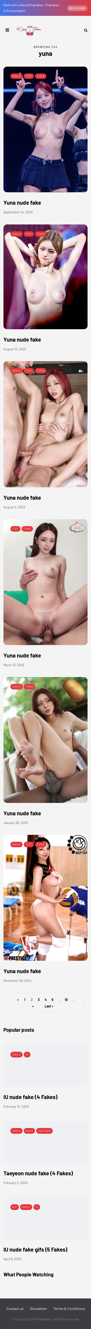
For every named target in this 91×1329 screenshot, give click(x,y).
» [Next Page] (33, 1006)
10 (66, 1000)
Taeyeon (44, 1130)
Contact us (15, 1308)
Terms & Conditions (69, 1308)
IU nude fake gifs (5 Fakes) (35, 1249)
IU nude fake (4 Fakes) (30, 1097)
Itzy (29, 76)
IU (27, 1054)
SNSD (29, 1130)
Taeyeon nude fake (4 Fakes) (38, 1173)
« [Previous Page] (18, 1000)
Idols (16, 76)
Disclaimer (38, 1308)
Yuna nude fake (22, 202)
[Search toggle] (84, 30)
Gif (14, 1207)
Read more (77, 8)
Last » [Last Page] (49, 1006)
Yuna (40, 76)
